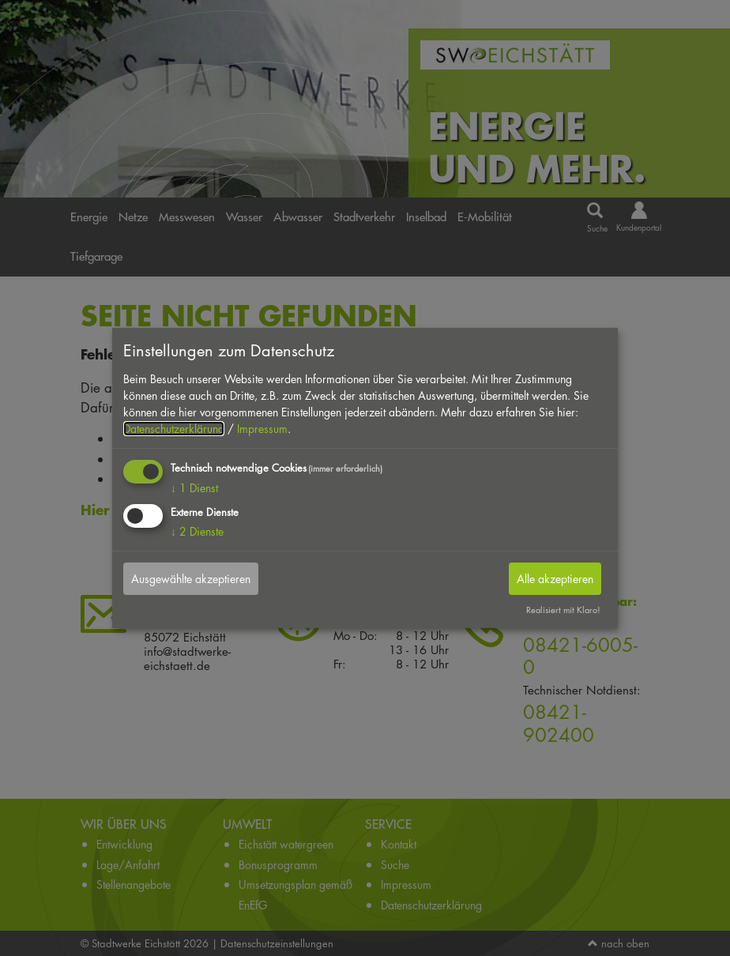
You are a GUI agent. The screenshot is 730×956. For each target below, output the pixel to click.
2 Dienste (197, 530)
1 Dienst (194, 487)
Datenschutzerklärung (173, 428)
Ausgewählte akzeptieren (190, 577)
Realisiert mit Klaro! (563, 609)
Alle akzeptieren (555, 577)
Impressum (262, 428)
